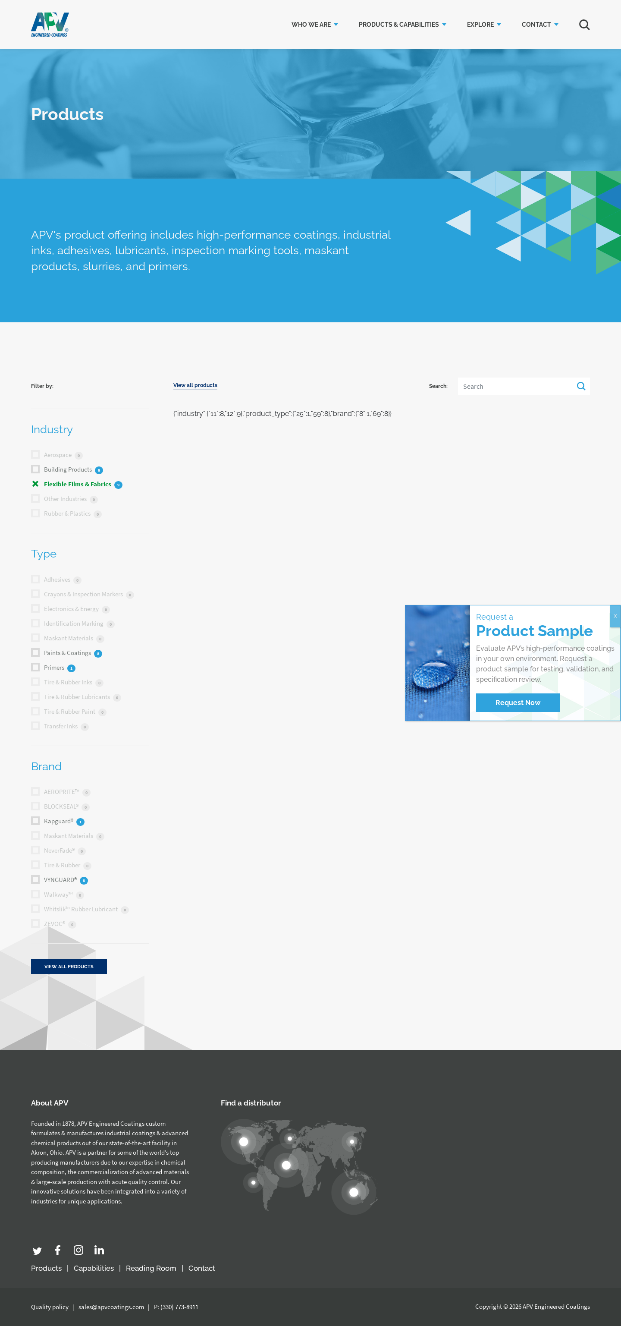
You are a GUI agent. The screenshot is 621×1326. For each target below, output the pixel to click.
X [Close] (615, 616)
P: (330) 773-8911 (176, 1307)
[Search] (524, 386)
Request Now (518, 703)
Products (46, 1268)
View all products (195, 385)
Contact (536, 24)
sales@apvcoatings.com (111, 1307)
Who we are (311, 24)
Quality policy (50, 1307)
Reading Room (151, 1268)
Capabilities (94, 1268)
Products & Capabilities (399, 24)
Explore (480, 24)
